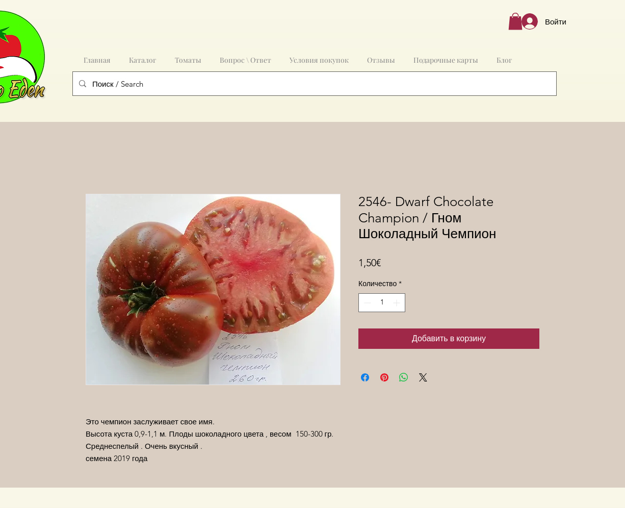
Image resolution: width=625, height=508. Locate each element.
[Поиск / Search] (313, 83)
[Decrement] (366, 303)
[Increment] (397, 303)
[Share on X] (423, 377)
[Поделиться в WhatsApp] (404, 377)
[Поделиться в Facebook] (365, 377)
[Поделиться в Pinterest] (384, 377)
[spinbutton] (382, 303)
